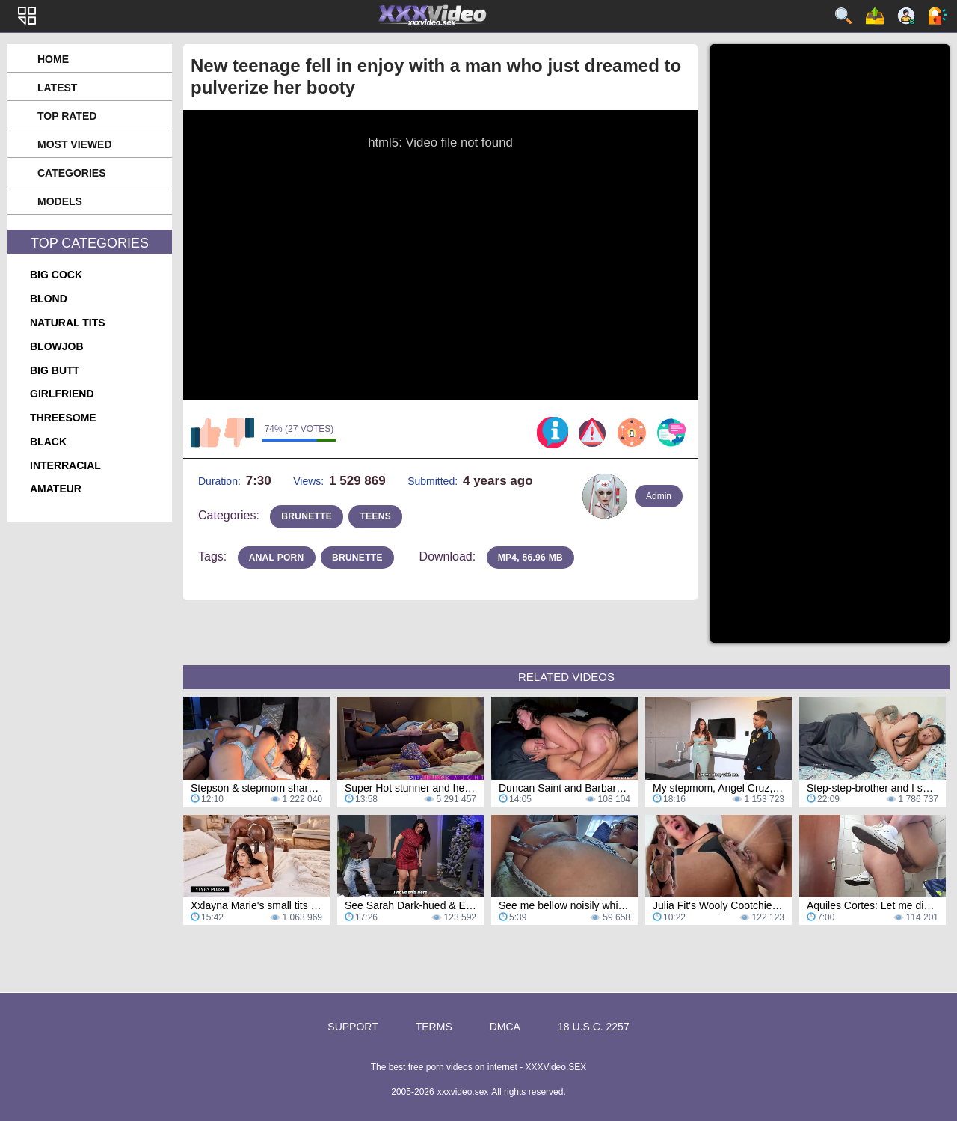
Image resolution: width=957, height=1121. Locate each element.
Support (352, 1027)
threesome (63, 418)
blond (48, 299)
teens (375, 516)
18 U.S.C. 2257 (594, 1027)
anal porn (276, 557)
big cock (56, 275)
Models (59, 201)
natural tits (67, 323)
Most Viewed (74, 144)
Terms (434, 1027)
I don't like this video (239, 433)
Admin (658, 496)
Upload (875, 16)
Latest (57, 88)
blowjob (57, 346)
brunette (306, 516)
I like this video (206, 433)
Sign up (906, 16)
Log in (938, 16)
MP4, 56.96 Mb (530, 557)
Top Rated (66, 116)
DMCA (505, 1027)
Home (53, 59)
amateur (55, 489)
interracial (65, 465)
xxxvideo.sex (463, 1092)
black (48, 442)
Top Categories (90, 243)
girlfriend (62, 394)
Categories (71, 173)
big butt (54, 370)
